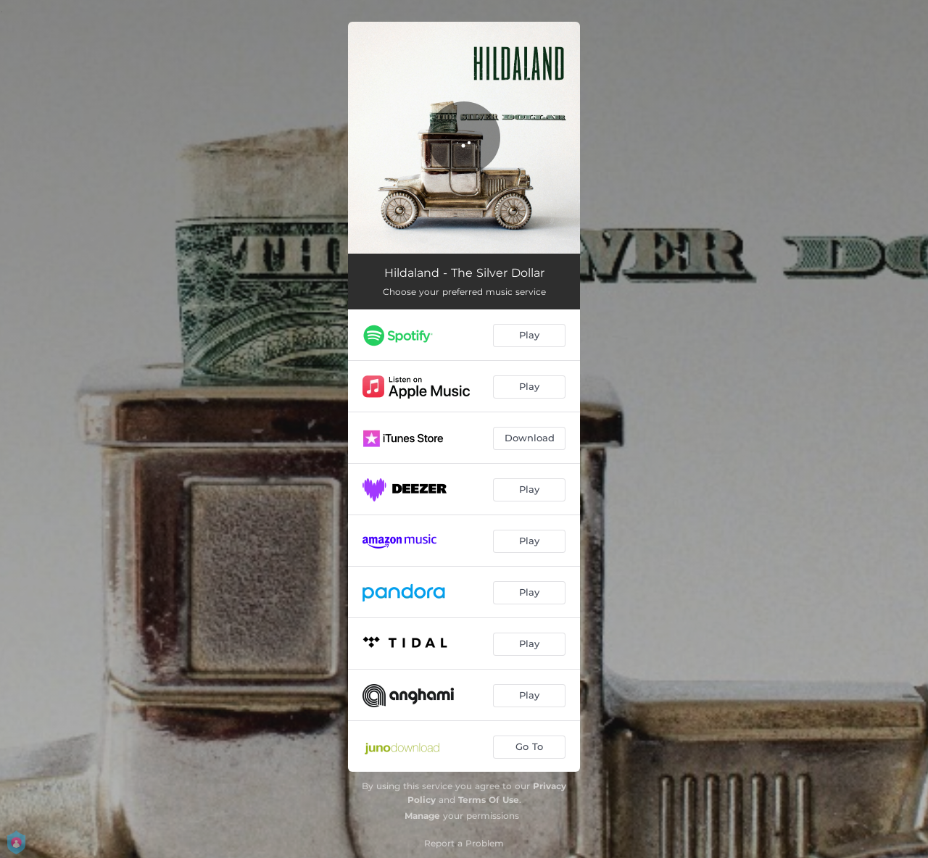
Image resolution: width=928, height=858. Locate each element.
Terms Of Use (488, 799)
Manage (422, 815)
